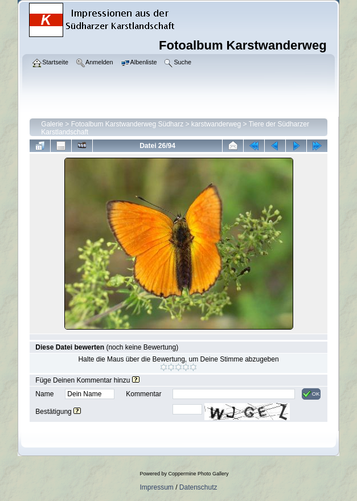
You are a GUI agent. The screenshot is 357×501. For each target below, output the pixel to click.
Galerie (52, 124)
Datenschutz (198, 487)
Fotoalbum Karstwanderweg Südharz (127, 124)
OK (311, 394)
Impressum (156, 487)
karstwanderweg (216, 124)
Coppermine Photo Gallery (198, 474)
